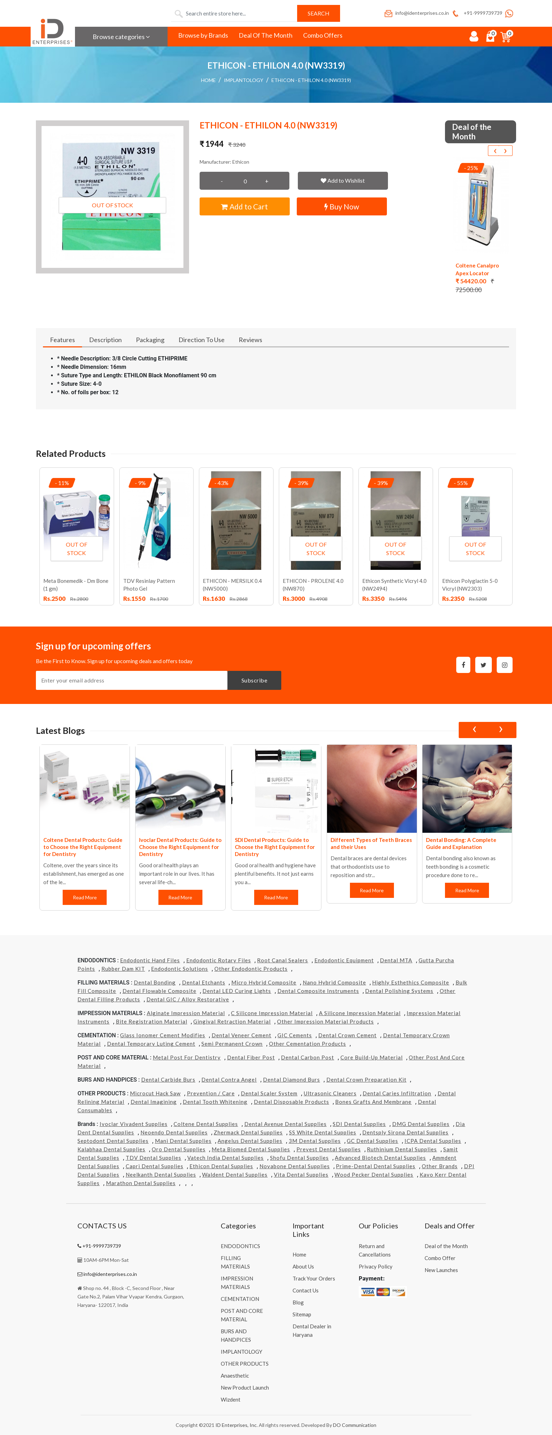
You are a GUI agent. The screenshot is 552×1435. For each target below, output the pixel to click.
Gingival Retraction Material (232, 1021)
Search (319, 13)
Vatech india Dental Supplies (225, 1157)
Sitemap (302, 1314)
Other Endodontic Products (251, 968)
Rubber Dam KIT (123, 968)
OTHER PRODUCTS (245, 1363)
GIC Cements (294, 1035)
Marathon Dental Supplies (141, 1183)
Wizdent (230, 1399)
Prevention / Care (211, 1093)
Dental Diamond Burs (291, 1079)
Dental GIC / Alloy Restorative (187, 999)
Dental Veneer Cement (241, 1035)
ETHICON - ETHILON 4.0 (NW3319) (311, 80)
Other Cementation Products (307, 1043)
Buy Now (341, 206)
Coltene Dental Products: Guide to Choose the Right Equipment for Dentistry (83, 847)
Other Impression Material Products (325, 1021)
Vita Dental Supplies (301, 1174)
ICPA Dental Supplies (432, 1141)
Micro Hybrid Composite (263, 982)
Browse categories (121, 36)
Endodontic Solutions (179, 968)
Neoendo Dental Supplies (174, 1132)
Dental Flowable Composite (159, 991)
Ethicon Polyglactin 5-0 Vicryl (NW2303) (470, 585)
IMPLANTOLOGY (243, 80)
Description (105, 340)
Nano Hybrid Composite (334, 982)
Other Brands (440, 1166)
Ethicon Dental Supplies (221, 1166)
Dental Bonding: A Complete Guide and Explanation (461, 843)
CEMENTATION (240, 1299)
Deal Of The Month (266, 35)
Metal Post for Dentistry (187, 1057)
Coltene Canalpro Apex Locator (477, 269)
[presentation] (495, 150)
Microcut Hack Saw (155, 1093)
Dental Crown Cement (347, 1035)
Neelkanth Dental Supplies (161, 1174)
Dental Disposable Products (291, 1102)
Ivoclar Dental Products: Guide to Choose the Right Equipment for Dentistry (180, 847)
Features (62, 340)
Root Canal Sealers (282, 960)
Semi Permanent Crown (232, 1043)
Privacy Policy (376, 1266)
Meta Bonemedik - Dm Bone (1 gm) (75, 585)
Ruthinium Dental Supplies (402, 1149)
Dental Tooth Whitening (215, 1102)
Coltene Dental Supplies (206, 1124)
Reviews (250, 340)
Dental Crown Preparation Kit (366, 1079)
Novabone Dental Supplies (294, 1166)
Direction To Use (201, 340)
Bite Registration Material (151, 1021)
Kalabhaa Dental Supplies (111, 1149)
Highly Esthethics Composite (410, 982)
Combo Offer (440, 1258)
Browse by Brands (203, 35)
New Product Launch (245, 1387)
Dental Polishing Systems (399, 991)
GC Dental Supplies (372, 1141)
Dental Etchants (203, 982)
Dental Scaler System (269, 1093)
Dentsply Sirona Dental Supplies (405, 1132)
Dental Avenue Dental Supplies (285, 1124)
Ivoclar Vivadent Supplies (134, 1124)
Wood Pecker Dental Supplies (373, 1174)
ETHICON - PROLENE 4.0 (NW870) (313, 585)
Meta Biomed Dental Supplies (251, 1149)
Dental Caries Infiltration (397, 1093)
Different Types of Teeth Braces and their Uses (371, 843)
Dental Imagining (154, 1102)
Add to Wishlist (343, 180)
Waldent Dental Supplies (235, 1174)
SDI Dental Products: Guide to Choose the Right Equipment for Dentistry (275, 847)
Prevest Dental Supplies (328, 1149)
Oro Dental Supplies (179, 1149)
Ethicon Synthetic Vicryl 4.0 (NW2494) (394, 585)
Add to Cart (244, 206)
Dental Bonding (155, 982)
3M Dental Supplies (315, 1141)
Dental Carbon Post (307, 1057)
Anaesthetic (235, 1375)
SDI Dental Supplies (359, 1124)
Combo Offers (323, 35)
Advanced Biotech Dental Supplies (380, 1157)
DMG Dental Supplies (421, 1124)
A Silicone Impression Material (360, 1013)
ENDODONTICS (240, 1246)
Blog (298, 1302)
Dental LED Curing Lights (236, 991)
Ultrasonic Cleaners (330, 1093)
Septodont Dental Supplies (113, 1141)
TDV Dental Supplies (153, 1157)
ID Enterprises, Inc (236, 1425)
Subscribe (255, 680)
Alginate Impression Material (186, 1013)
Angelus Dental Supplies (250, 1141)
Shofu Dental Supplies (299, 1157)
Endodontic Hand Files (150, 960)
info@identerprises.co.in (416, 13)
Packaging (150, 340)
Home (208, 80)
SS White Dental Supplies (322, 1132)
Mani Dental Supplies (183, 1141)
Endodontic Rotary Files (218, 960)
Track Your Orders (314, 1278)
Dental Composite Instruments (318, 991)
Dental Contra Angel (229, 1079)
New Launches (441, 1270)
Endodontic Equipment (344, 960)
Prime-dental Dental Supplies (375, 1166)
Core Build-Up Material (371, 1057)
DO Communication (354, 1425)
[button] (112, 196)
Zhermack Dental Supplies (248, 1132)
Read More (84, 897)
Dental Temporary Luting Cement (151, 1043)
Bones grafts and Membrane (373, 1102)
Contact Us (306, 1290)
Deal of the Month (446, 1246)
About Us (303, 1266)
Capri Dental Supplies (154, 1166)
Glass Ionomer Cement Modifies (162, 1035)
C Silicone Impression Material (272, 1013)
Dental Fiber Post (251, 1057)
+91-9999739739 (476, 13)
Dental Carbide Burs (168, 1079)
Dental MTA (396, 960)
